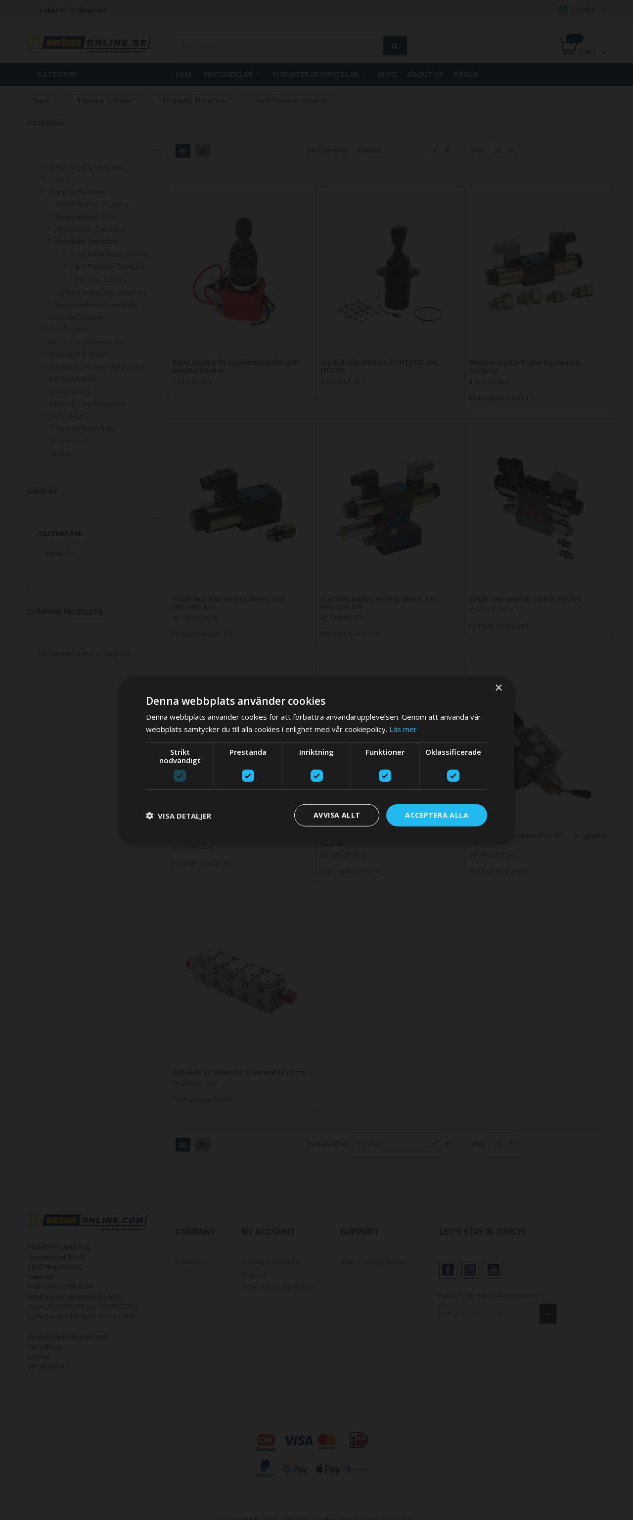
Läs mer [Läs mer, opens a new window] (403, 729)
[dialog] (316, 760)
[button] (178, 815)
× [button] (498, 687)
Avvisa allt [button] (337, 815)
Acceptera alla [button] (436, 815)
